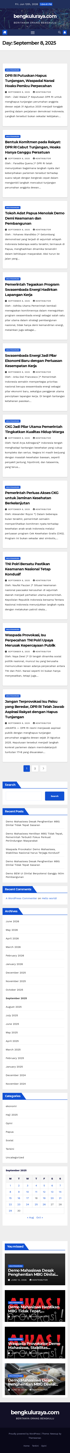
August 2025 (14, 1006)
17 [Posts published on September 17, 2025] (27, 1198)
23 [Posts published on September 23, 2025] (18, 1204)
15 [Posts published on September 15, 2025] (10, 1198)
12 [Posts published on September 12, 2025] (44, 1191)
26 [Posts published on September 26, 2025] (44, 1204)
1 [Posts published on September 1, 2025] (10, 1185)
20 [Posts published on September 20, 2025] (52, 1198)
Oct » (39, 1217)
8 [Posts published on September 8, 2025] (10, 1191)
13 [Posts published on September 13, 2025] (52, 1191)
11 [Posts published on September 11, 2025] (36, 1191)
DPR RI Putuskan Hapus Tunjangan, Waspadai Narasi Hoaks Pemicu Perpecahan (29, 80)
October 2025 (14, 989)
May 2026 (12, 929)
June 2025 (12, 1023)
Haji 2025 (12, 1114)
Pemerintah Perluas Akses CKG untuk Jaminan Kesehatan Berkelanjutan (31, 498)
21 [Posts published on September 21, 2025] (60, 1198)
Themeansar (35, 1438)
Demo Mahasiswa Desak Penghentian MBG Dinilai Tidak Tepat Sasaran (31, 1274)
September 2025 (16, 998)
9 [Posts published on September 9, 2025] (19, 1191)
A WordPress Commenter (21, 898)
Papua (10, 1131)
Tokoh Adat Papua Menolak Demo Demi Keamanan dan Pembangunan (34, 218)
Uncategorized (12, 70)
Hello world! (49, 898)
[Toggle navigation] (32, 32)
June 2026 (12, 921)
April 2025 (12, 1041)
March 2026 (13, 947)
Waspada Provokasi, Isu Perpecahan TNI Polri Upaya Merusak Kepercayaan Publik (30, 640)
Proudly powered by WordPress (25, 1434)
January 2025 (14, 1066)
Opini (9, 1123)
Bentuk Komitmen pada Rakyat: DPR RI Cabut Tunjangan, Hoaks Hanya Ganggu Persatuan (33, 147)
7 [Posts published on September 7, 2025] (60, 1185)
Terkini (10, 1148)
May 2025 (12, 1032)
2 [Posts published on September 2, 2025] (18, 1185)
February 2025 (15, 1058)
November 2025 (16, 981)
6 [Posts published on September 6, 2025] (52, 1185)
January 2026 (14, 964)
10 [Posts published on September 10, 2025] (27, 1191)
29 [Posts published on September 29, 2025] (10, 1210)
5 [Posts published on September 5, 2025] (44, 1185)
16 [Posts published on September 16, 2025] (19, 1198)
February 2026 (15, 955)
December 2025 (16, 972)
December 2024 (16, 1075)
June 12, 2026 (19, 1280)
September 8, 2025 (19, 92)
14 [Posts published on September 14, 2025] (60, 1191)
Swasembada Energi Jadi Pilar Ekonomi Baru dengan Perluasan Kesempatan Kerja (33, 360)
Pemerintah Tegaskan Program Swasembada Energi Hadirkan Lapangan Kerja (32, 289)
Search (10, 785)
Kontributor (42, 92)
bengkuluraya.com (35, 16)
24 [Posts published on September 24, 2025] (27, 1204)
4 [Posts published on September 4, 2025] (36, 1185)
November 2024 (16, 1083)
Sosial (9, 1140)
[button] (59, 32)
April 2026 (12, 938)
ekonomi (11, 1106)
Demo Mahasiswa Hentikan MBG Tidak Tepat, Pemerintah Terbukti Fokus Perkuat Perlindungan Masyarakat (34, 837)
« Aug (30, 1217)
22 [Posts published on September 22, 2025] (10, 1204)
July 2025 (12, 1015)
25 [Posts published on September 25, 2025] (36, 1204)
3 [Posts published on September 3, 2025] (27, 1185)
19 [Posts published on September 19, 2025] (44, 1198)
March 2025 (13, 1049)
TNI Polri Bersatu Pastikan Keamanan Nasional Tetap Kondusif (28, 569)
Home (26, 1446)
